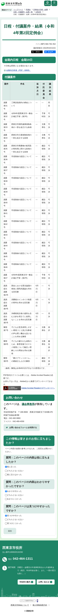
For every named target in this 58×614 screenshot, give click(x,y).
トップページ (18, 9)
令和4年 (38, 12)
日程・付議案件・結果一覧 (23, 12)
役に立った (11, 467)
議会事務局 (28, 404)
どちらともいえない (15, 471)
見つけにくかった (14, 523)
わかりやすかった (14, 491)
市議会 (28, 9)
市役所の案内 (24, 582)
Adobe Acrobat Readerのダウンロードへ (29, 388)
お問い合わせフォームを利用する (23, 428)
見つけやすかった (14, 516)
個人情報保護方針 (40, 605)
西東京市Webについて (20, 605)
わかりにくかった (14, 499)
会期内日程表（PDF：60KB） (18, 70)
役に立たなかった (14, 475)
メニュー (54, 3)
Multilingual (47, 3)
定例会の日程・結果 (40, 9)
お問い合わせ (43, 582)
